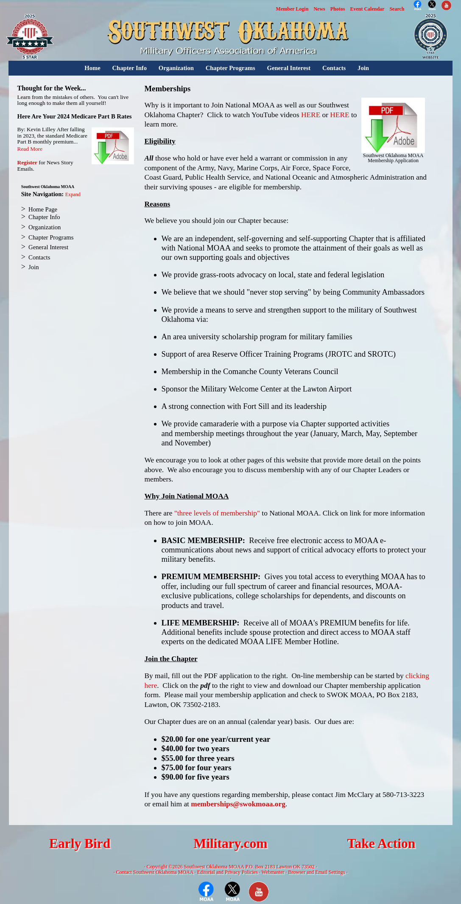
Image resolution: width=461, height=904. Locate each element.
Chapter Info (129, 68)
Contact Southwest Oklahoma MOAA (154, 872)
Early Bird (79, 843)
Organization (176, 68)
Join (363, 68)
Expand (73, 194)
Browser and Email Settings (316, 872)
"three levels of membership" (217, 513)
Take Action (381, 843)
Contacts (334, 68)
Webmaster (273, 872)
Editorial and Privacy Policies (227, 872)
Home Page (42, 209)
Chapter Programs (230, 68)
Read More (30, 149)
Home (92, 68)
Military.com (230, 843)
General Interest (288, 68)
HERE (310, 115)
